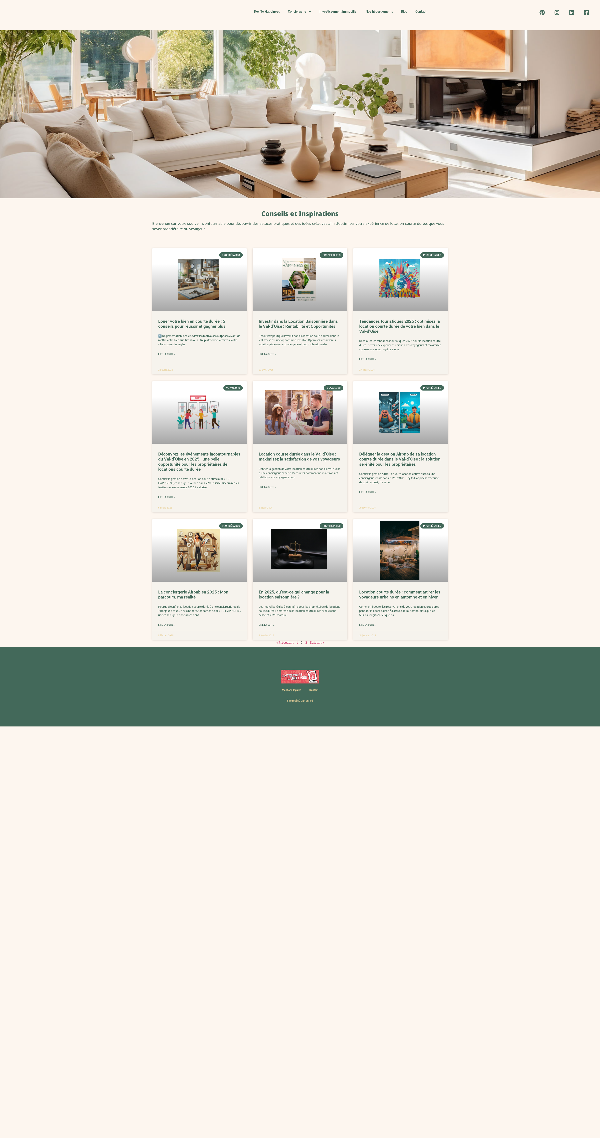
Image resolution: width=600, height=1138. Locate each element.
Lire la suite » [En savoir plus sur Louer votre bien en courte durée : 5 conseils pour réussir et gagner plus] (166, 354)
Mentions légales (291, 689)
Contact (420, 11)
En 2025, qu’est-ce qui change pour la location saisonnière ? (294, 594)
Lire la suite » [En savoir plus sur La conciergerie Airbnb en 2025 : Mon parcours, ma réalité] (166, 624)
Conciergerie (299, 11)
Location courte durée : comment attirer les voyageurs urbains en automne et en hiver (399, 594)
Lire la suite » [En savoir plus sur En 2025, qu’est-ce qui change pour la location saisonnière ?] (267, 624)
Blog (404, 11)
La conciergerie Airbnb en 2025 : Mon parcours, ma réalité (193, 594)
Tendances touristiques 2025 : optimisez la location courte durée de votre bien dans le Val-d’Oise (399, 326)
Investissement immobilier (338, 11)
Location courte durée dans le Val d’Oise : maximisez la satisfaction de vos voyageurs (299, 457)
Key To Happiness (267, 11)
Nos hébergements (379, 11)
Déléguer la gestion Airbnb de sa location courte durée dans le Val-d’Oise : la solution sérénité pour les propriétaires (400, 459)
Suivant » (317, 642)
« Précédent (285, 642)
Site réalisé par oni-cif (300, 700)
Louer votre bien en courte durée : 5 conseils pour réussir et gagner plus (192, 324)
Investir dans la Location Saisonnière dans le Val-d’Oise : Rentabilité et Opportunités (298, 324)
